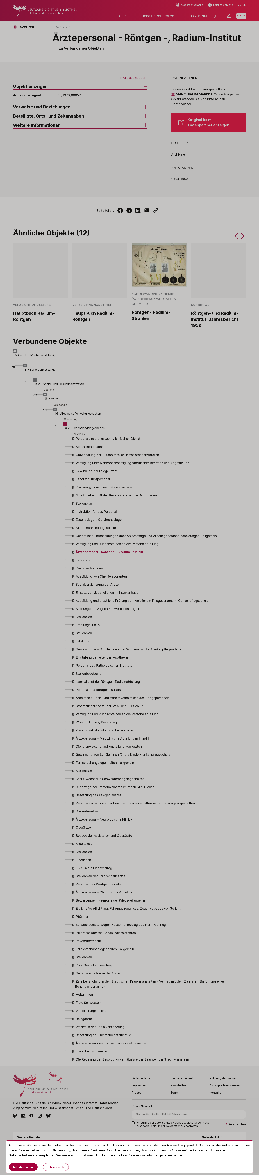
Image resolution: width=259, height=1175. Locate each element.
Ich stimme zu (23, 1167)
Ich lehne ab (56, 1167)
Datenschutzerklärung (27, 1155)
